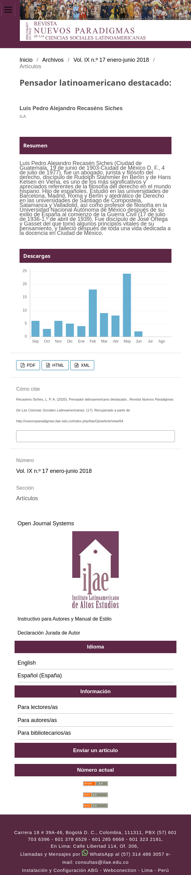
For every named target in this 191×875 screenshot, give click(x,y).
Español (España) (40, 675)
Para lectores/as (38, 707)
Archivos (53, 60)
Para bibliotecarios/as (44, 733)
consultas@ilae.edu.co (102, 862)
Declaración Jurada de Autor (49, 632)
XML (85, 365)
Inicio (26, 60)
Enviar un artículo (95, 750)
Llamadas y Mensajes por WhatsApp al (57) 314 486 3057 (92, 854)
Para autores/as (37, 720)
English (27, 663)
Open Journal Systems (46, 523)
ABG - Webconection (111, 870)
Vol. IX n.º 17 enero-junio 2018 (111, 60)
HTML (57, 365)
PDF (31, 365)
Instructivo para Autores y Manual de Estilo (65, 618)
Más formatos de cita (43, 436)
